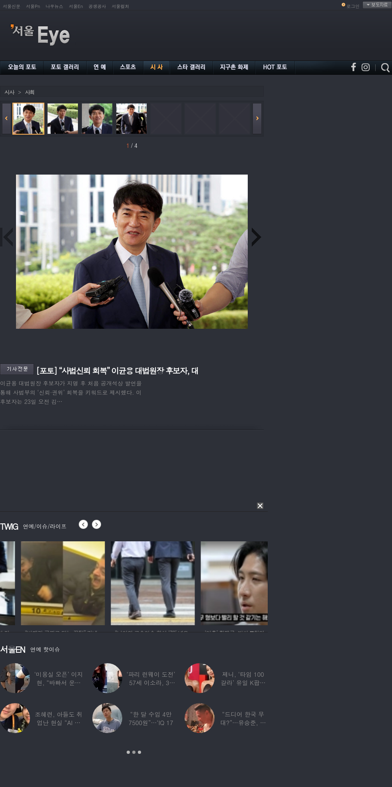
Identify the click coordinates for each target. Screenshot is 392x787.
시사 (9, 92)
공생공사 (97, 6)
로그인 (353, 6)
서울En (76, 6)
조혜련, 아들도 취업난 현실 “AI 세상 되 (58, 722)
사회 (29, 92)
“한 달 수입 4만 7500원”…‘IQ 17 (151, 718)
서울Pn (33, 6)
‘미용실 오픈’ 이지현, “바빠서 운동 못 (58, 682)
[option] (105, 582)
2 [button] (133, 752)
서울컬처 (120, 6)
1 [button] (128, 752)
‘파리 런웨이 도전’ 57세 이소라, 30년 (150, 682)
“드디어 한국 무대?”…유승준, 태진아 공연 (243, 722)
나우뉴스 (54, 6)
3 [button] (139, 752)
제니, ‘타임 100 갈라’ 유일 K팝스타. (243, 682)
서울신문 (11, 6)
